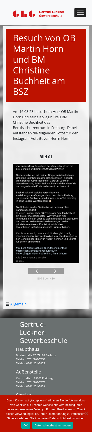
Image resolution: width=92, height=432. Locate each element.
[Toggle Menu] (80, 12)
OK (26, 425)
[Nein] (86, 413)
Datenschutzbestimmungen (52, 425)
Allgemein (18, 304)
